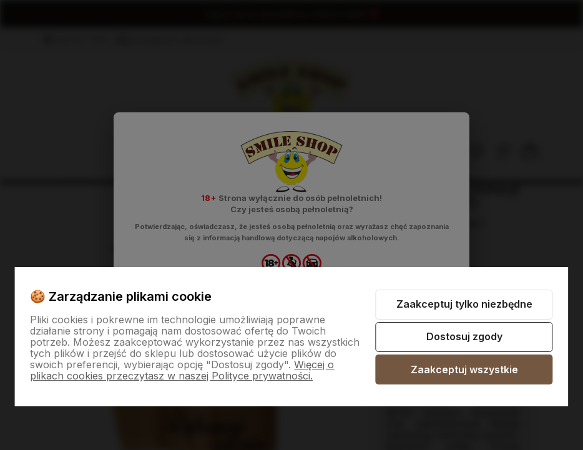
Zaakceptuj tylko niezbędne (464, 304)
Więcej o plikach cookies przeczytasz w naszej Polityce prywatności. (182, 370)
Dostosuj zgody (464, 336)
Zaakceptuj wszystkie (464, 369)
